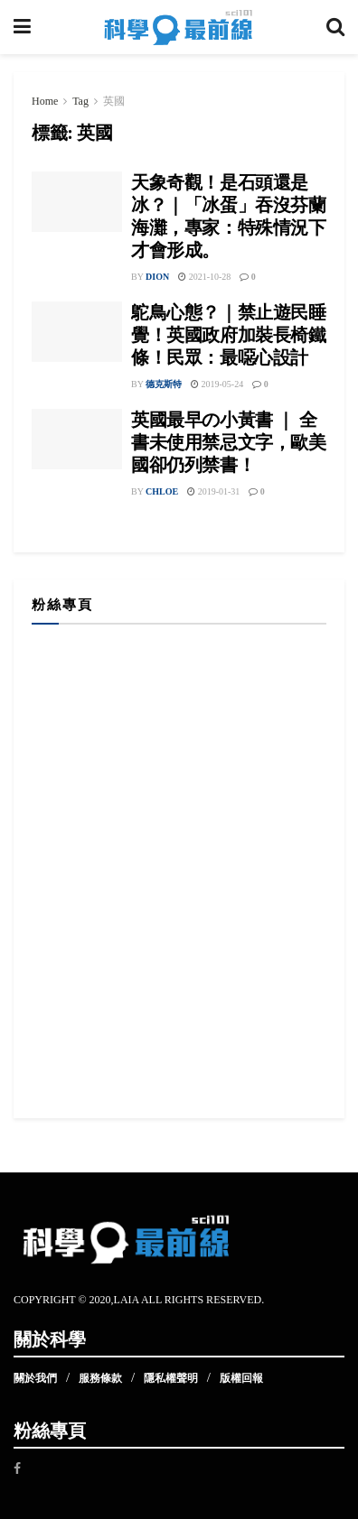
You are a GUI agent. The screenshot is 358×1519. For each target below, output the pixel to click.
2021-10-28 (204, 277)
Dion (157, 277)
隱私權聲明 (171, 1378)
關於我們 (35, 1378)
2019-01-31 (213, 491)
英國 (114, 101)
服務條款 (100, 1378)
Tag (80, 101)
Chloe (162, 491)
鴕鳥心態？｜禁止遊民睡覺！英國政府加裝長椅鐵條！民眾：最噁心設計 (228, 334)
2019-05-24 (217, 384)
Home (45, 101)
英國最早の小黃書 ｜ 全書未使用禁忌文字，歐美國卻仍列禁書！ (228, 442)
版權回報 (241, 1378)
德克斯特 (164, 384)
